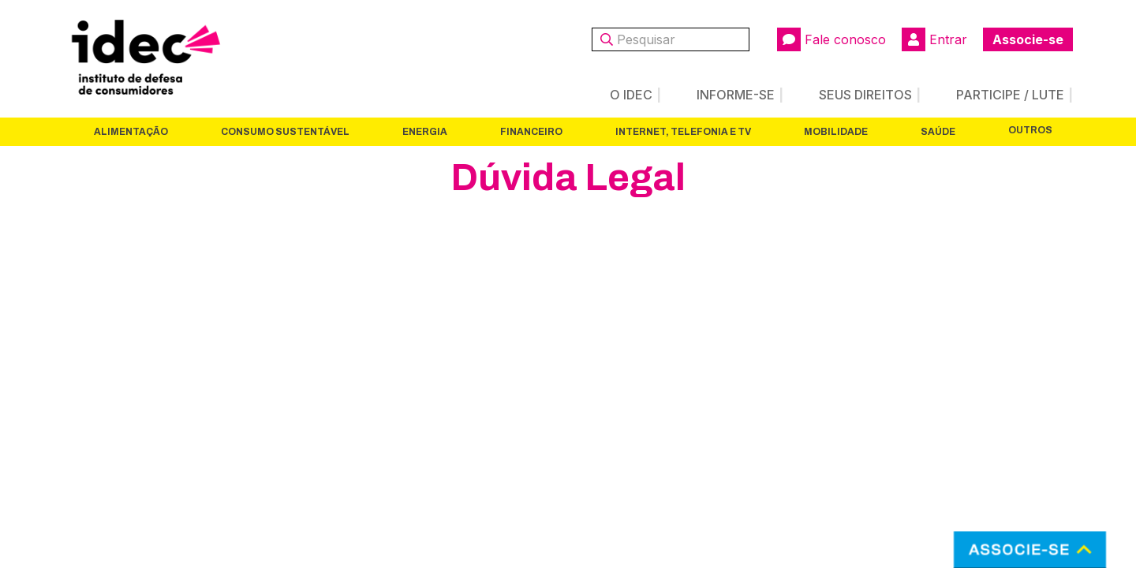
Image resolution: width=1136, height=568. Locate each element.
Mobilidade (836, 131)
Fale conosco (831, 39)
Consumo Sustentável (285, 131)
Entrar (934, 39)
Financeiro (531, 131)
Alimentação (131, 131)
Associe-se (1027, 39)
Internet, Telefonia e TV (683, 131)
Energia (424, 131)
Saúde (938, 131)
